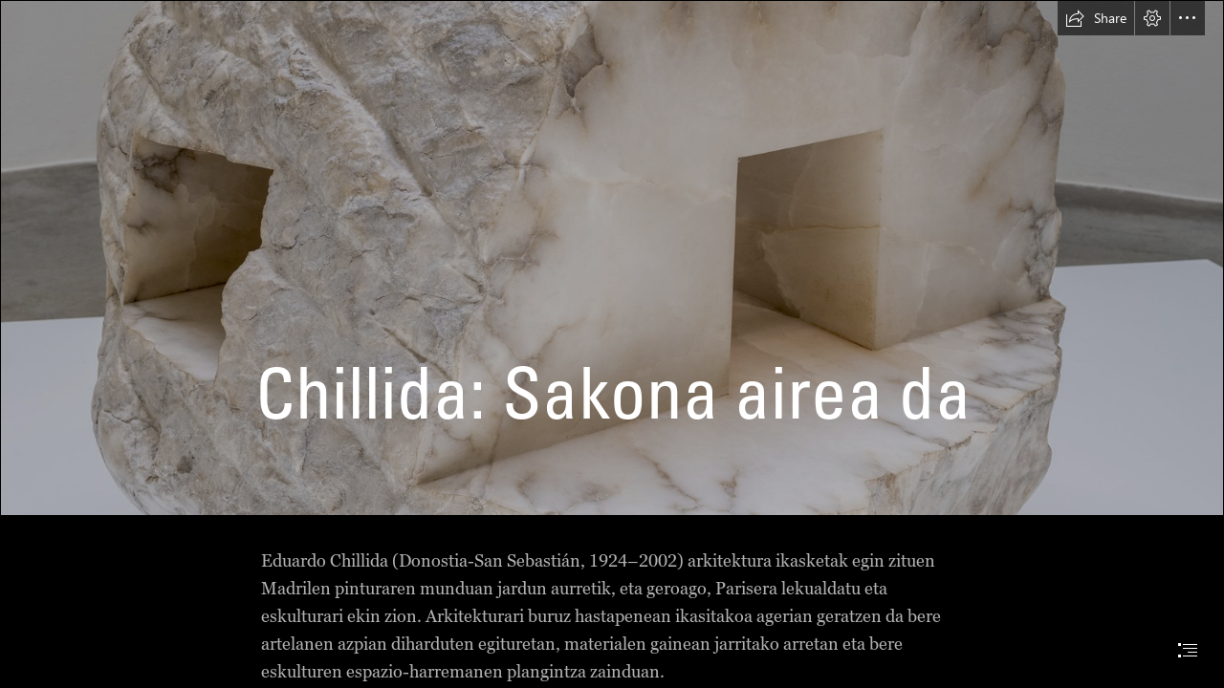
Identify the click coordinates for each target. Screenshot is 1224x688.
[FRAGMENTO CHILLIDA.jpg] (612, 258)
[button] (1096, 18)
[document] (612, 344)
